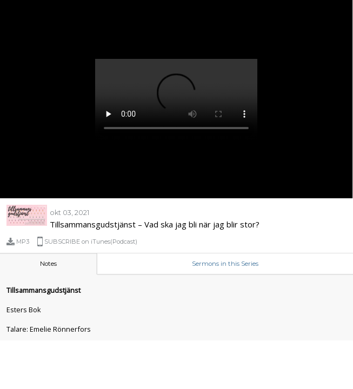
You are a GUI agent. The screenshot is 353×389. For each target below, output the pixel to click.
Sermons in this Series (225, 263)
